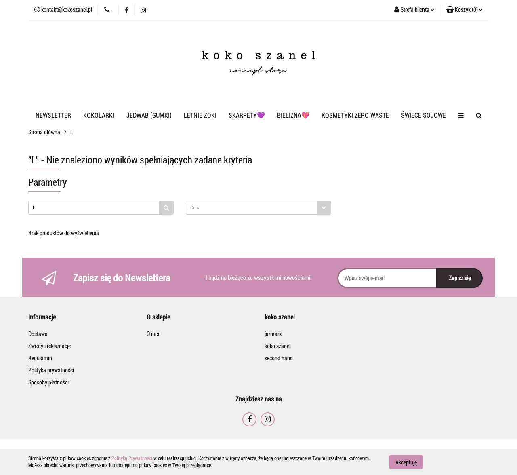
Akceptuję (406, 462)
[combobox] (258, 208)
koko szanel (277, 346)
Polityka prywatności (51, 370)
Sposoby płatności (48, 382)
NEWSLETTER (53, 115)
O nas (153, 334)
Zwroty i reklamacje (49, 346)
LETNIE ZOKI (200, 115)
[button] (464, 10)
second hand (279, 358)
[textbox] (251, 207)
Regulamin (40, 358)
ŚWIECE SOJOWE (423, 115)
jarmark (273, 334)
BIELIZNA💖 (293, 115)
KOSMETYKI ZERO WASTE (355, 115)
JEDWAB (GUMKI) (149, 115)
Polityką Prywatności (131, 458)
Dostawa (38, 334)
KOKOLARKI (98, 115)
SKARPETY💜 (247, 115)
